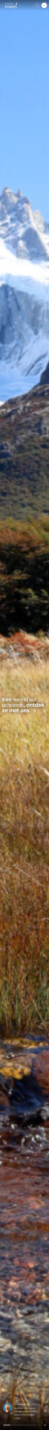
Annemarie (20, 1404)
